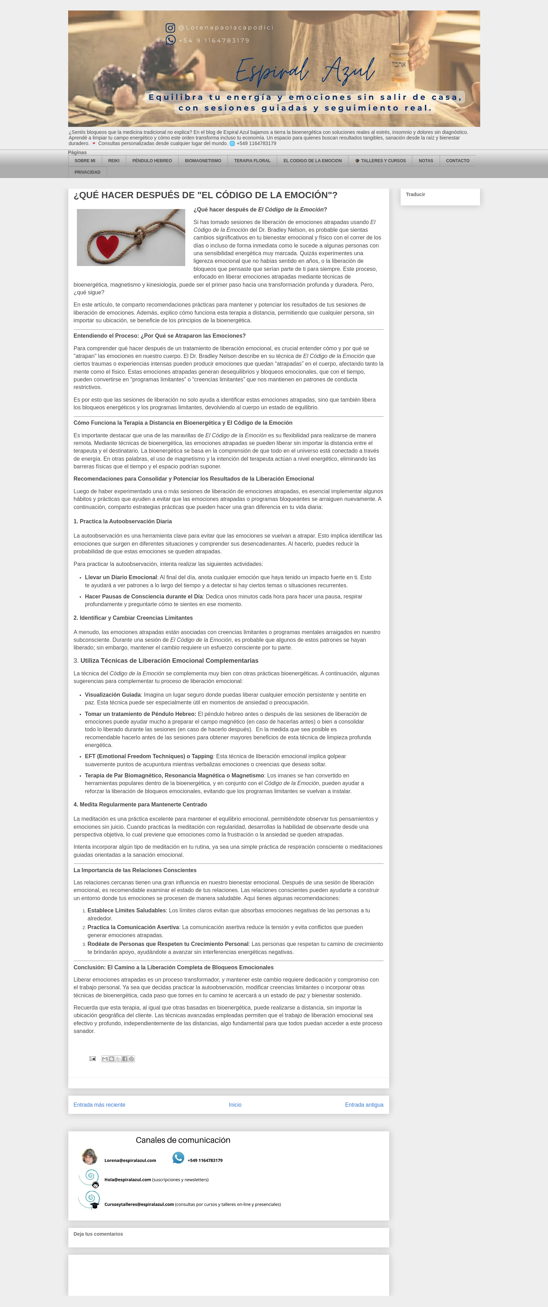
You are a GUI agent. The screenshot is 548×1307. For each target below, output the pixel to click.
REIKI (114, 160)
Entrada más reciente (99, 1105)
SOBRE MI (85, 160)
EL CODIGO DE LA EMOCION (312, 160)
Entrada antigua (364, 1105)
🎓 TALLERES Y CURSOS (380, 160)
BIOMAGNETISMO (203, 160)
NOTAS (426, 160)
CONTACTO (458, 160)
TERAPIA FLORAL (252, 160)
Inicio (235, 1105)
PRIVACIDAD (88, 172)
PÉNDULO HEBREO (152, 160)
